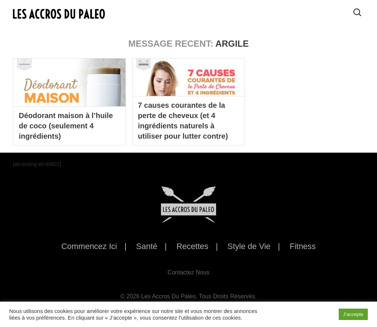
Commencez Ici (89, 246)
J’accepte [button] (353, 314)
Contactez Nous (188, 272)
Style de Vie (249, 246)
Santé (147, 246)
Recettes (192, 246)
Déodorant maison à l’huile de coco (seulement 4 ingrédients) (66, 125)
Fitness (303, 246)
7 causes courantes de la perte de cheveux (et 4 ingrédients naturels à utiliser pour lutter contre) (183, 120)
